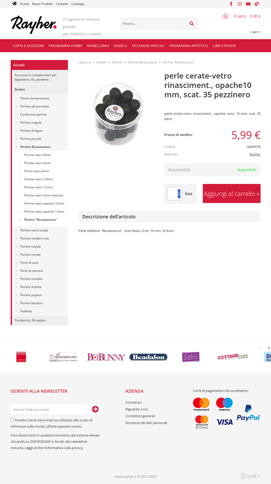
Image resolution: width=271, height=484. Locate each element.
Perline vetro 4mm (37, 155)
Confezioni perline (33, 114)
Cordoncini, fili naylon (30, 320)
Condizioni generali (140, 416)
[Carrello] (238, 16)
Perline (20, 89)
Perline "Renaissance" (40, 219)
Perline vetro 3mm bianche (43, 195)
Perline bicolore (31, 303)
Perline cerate (30, 254)
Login (255, 31)
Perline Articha (31, 287)
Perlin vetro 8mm (36, 171)
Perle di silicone (31, 270)
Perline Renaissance (35, 147)
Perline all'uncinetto (34, 106)
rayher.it (84, 62)
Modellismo (98, 45)
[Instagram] (239, 4)
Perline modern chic (34, 238)
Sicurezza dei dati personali (146, 422)
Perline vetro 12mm (38, 187)
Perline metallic (31, 279)
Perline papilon (31, 295)
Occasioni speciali (148, 45)
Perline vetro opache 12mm (44, 211)
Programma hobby (65, 45)
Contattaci (133, 402)
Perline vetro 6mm (37, 163)
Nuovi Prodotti (42, 4)
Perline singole (31, 122)
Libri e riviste (224, 45)
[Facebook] (231, 4)
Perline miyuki (30, 246)
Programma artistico (188, 45)
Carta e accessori (28, 45)
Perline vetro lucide (34, 230)
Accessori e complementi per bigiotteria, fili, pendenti (36, 77)
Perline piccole (30, 138)
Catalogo (77, 4)
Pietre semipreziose (34, 98)
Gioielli (120, 45)
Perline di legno (31, 130)
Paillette (26, 311)
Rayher (255, 154)
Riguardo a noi (136, 409)
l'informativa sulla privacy (63, 447)
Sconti (24, 4)
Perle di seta (29, 262)
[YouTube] (248, 4)
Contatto (62, 4)
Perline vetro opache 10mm (44, 203)
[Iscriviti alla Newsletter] (95, 409)
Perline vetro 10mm (38, 179)
